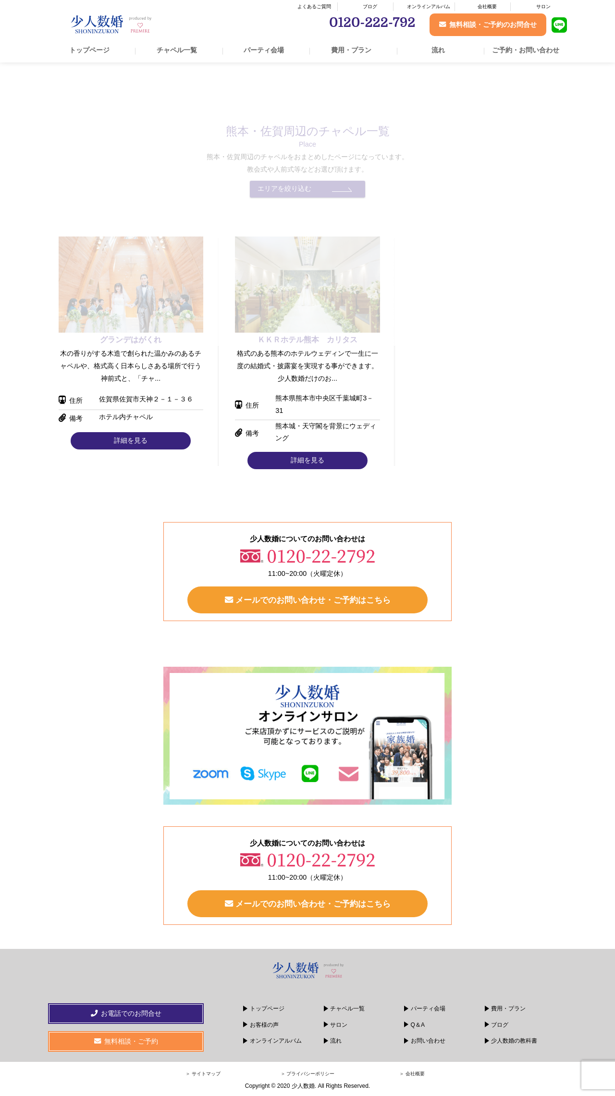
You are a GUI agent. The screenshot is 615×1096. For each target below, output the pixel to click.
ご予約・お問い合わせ (525, 50)
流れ (438, 50)
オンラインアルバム (428, 6)
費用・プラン (351, 50)
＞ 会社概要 (412, 1073)
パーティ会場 (264, 50)
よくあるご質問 (314, 6)
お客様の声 (264, 1024)
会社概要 (487, 6)
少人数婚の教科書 (514, 1040)
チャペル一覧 (177, 50)
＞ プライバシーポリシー (308, 1073)
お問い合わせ (428, 1040)
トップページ (89, 50)
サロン (543, 6)
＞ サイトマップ (203, 1073)
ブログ (370, 6)
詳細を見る (131, 440)
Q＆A (418, 1024)
